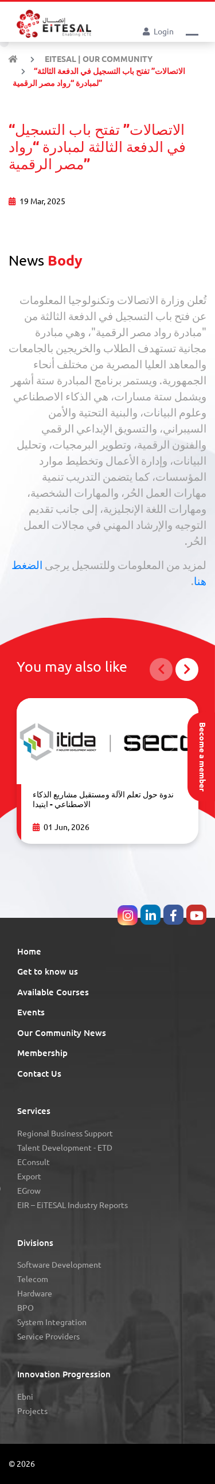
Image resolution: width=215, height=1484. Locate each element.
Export (29, 1176)
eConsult (33, 1162)
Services (33, 1111)
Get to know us (47, 971)
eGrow (29, 1190)
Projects (32, 1411)
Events (31, 1012)
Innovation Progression (64, 1374)
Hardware (34, 1293)
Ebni (25, 1396)
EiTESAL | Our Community (98, 59)
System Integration (52, 1322)
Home (29, 951)
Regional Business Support (65, 1133)
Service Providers (48, 1336)
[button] (192, 31)
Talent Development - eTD (64, 1147)
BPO (25, 1307)
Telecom (32, 1279)
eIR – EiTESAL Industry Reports (72, 1205)
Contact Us (39, 1073)
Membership (42, 1053)
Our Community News (61, 1033)
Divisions (35, 1243)
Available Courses (53, 992)
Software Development (59, 1264)
